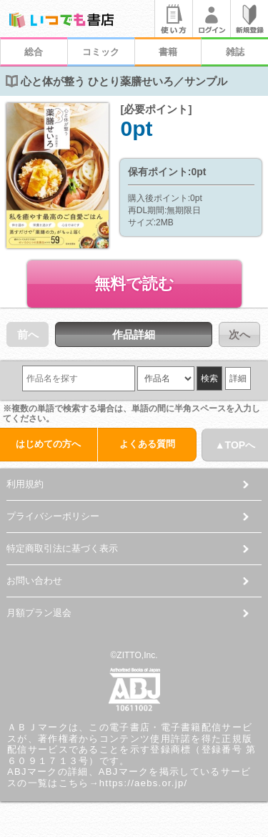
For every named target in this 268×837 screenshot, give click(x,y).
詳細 (238, 378)
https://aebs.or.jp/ (143, 783)
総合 (33, 51)
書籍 (168, 51)
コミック (100, 51)
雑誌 (235, 51)
